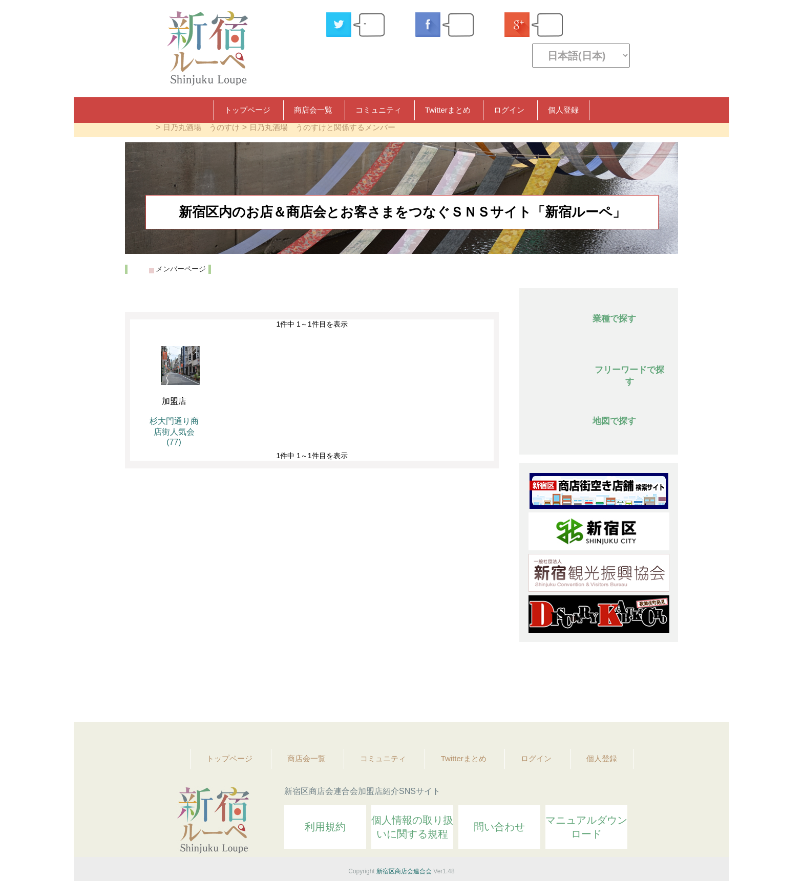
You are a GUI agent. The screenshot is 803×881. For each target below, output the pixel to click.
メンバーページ (181, 269)
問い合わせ (499, 826)
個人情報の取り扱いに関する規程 (412, 827)
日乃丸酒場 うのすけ (201, 127)
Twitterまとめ (448, 109)
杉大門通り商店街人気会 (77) (174, 431)
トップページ (247, 109)
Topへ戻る (663, 686)
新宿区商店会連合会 (404, 871)
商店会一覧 (313, 109)
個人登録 (563, 109)
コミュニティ (378, 109)
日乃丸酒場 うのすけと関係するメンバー (322, 127)
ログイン (509, 109)
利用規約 (325, 826)
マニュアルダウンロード (586, 827)
